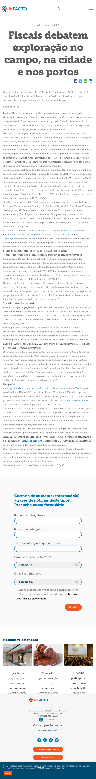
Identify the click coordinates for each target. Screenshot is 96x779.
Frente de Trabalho (32, 441)
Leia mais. (59, 768)
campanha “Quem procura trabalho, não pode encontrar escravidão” (42, 388)
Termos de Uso (48, 757)
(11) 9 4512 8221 (48, 719)
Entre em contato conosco (48, 749)
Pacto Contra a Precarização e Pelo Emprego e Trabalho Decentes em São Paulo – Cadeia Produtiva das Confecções (43, 235)
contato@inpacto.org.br (48, 730)
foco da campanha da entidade (71, 400)
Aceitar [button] (8, 773)
